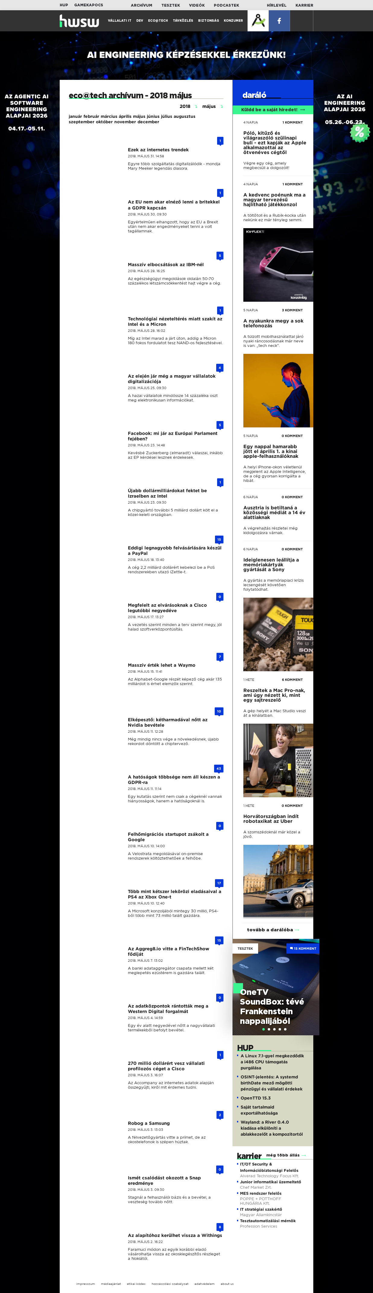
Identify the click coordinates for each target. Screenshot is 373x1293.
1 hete (248, 679)
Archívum (141, 5)
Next (311, 980)
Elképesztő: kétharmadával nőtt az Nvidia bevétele (167, 722)
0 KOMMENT (292, 436)
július (166, 116)
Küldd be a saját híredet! (273, 110)
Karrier (304, 5)
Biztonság (208, 20)
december (148, 121)
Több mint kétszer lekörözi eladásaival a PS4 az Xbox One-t (174, 894)
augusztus (184, 116)
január (75, 116)
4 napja (250, 122)
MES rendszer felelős (261, 1193)
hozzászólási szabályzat (170, 1283)
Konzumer (233, 20)
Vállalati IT (119, 20)
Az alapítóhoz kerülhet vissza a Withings (175, 1235)
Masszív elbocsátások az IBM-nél (166, 265)
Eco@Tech (158, 20)
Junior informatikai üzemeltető (270, 1181)
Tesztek (170, 5)
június (153, 116)
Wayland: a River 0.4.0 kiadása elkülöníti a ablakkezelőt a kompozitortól (272, 1128)
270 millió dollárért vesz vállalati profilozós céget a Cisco (166, 1066)
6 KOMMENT (292, 680)
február (91, 116)
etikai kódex (136, 1283)
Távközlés (183, 20)
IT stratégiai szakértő (261, 1209)
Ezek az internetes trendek (158, 150)
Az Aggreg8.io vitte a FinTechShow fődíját (168, 951)
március (109, 116)
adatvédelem (204, 1283)
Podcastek (226, 5)
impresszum (85, 1283)
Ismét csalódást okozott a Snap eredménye (164, 1180)
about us (227, 1283)
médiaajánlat (111, 1283)
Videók (197, 5)
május (139, 116)
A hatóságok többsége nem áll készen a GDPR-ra (174, 779)
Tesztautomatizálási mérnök (268, 1220)
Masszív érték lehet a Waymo (161, 665)
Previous (240, 980)
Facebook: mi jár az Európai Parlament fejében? (172, 436)
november (125, 121)
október (104, 121)
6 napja (250, 497)
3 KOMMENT (292, 310)
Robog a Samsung (149, 1123)
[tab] (263, 1029)
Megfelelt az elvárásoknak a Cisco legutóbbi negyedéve (167, 608)
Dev (139, 20)
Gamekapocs (88, 5)
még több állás (283, 1155)
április (125, 116)
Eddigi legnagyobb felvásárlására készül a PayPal (175, 550)
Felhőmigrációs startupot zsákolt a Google (168, 837)
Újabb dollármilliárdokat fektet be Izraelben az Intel (167, 493)
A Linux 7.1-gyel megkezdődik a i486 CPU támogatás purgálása (272, 1062)
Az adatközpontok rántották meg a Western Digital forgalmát (168, 1009)
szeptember (81, 121)
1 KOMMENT (293, 122)
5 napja (250, 310)
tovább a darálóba (270, 930)
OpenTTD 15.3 (256, 1098)
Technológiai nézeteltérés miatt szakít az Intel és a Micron (175, 321)
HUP (64, 5)
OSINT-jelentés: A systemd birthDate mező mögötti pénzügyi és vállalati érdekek (271, 1083)
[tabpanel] (275, 987)
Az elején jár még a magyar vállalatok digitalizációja (172, 379)
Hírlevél (276, 5)
